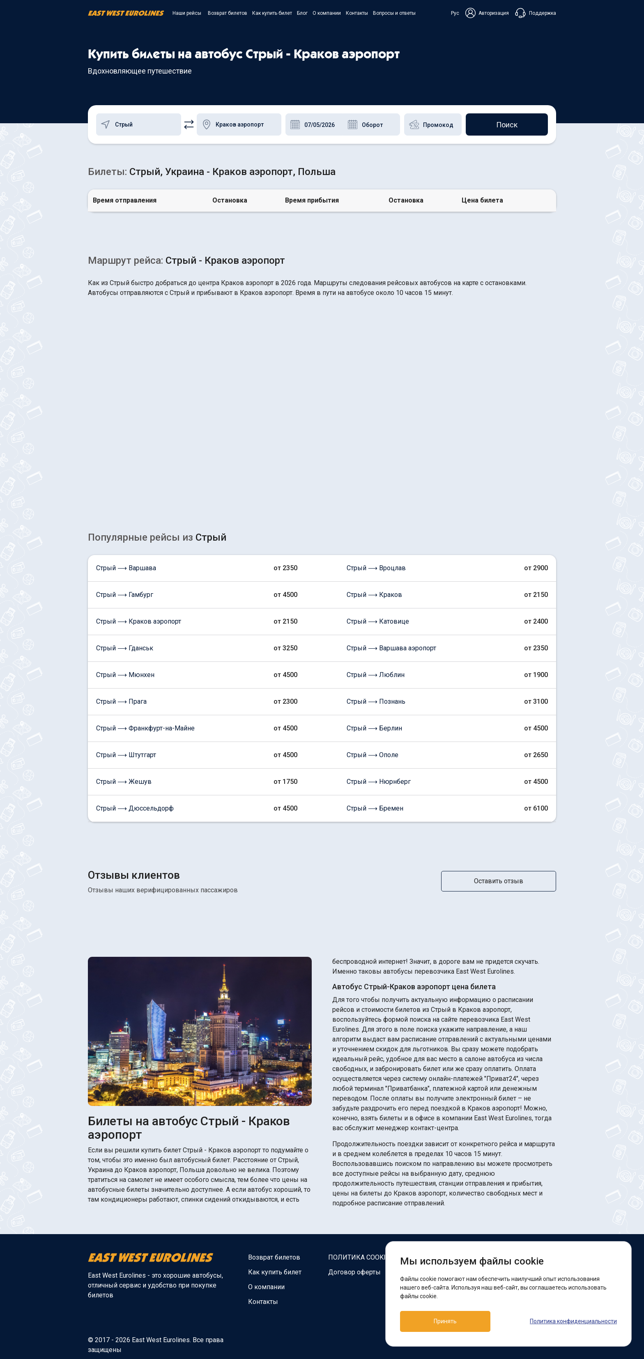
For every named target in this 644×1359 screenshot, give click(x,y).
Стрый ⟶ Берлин (374, 728)
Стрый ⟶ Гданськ (124, 648)
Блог (302, 13)
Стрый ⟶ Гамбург (124, 595)
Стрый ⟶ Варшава (126, 568)
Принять (445, 1321)
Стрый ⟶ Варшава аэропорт (391, 648)
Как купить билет (272, 13)
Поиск (507, 124)
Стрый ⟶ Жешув (124, 781)
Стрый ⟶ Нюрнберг (379, 781)
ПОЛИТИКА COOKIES (360, 1257)
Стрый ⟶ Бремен (375, 808)
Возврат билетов (227, 13)
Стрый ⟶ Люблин (376, 675)
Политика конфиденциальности (573, 1321)
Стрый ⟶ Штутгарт (126, 755)
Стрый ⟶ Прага (121, 701)
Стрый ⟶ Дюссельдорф (135, 808)
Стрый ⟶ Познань (376, 701)
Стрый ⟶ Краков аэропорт (138, 621)
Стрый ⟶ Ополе (372, 755)
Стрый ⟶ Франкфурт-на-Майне (145, 728)
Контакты (357, 13)
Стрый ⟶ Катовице (378, 621)
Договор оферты (354, 1272)
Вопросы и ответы (394, 13)
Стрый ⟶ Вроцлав (376, 568)
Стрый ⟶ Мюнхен (125, 675)
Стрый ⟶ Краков (374, 595)
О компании (327, 13)
